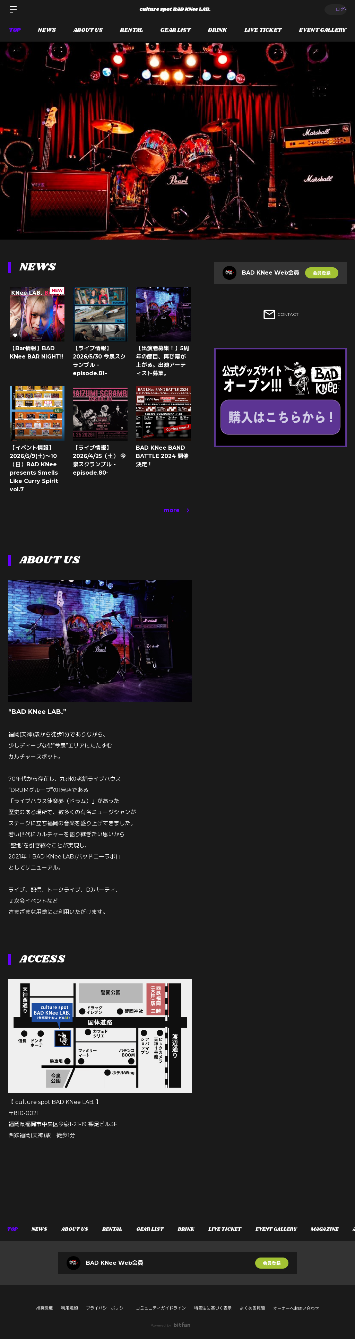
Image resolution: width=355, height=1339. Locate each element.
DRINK (217, 30)
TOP (14, 30)
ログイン (334, 9)
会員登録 (321, 273)
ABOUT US (88, 30)
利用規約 (69, 1308)
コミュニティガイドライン (161, 1308)
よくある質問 (252, 1308)
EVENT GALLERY (322, 30)
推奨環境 (44, 1308)
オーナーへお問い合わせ (296, 1308)
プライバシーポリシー (107, 1308)
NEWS (47, 30)
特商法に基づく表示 (213, 1308)
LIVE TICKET (263, 30)
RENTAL (131, 30)
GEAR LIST (175, 30)
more (178, 510)
